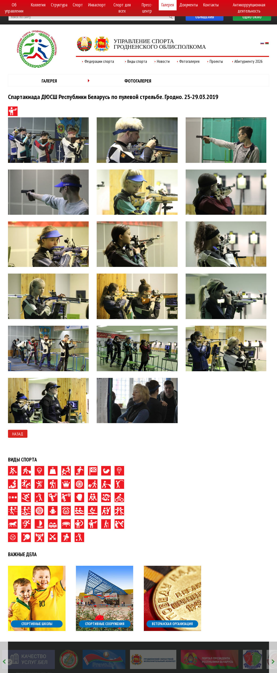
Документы (188, 5)
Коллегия (38, 5)
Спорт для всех (122, 8)
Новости (163, 61)
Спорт (78, 5)
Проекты (216, 61)
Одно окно (252, 17)
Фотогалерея (189, 61)
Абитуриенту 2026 (248, 61)
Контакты (211, 5)
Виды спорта (137, 61)
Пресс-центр (147, 8)
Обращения (204, 17)
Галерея (167, 5)
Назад (17, 433)
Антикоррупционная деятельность (249, 8)
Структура (59, 5)
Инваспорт (97, 5)
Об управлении (14, 8)
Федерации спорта (99, 61)
